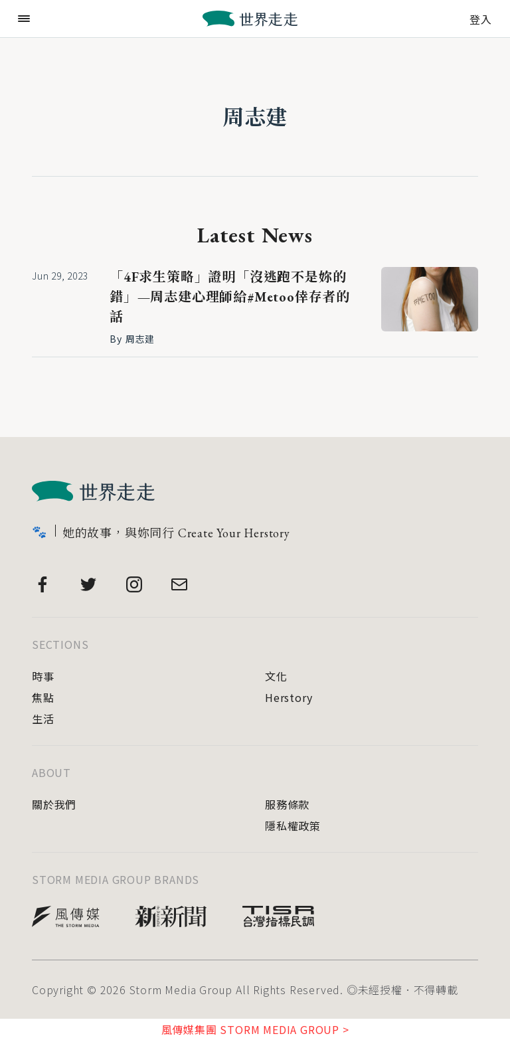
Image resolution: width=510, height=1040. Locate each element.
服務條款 (287, 804)
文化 (276, 676)
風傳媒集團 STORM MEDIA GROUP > (255, 1029)
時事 (43, 676)
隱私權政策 (293, 825)
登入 (480, 18)
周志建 (255, 117)
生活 (43, 718)
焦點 (43, 697)
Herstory (288, 697)
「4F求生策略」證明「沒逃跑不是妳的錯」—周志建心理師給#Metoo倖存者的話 (230, 296)
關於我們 (54, 804)
